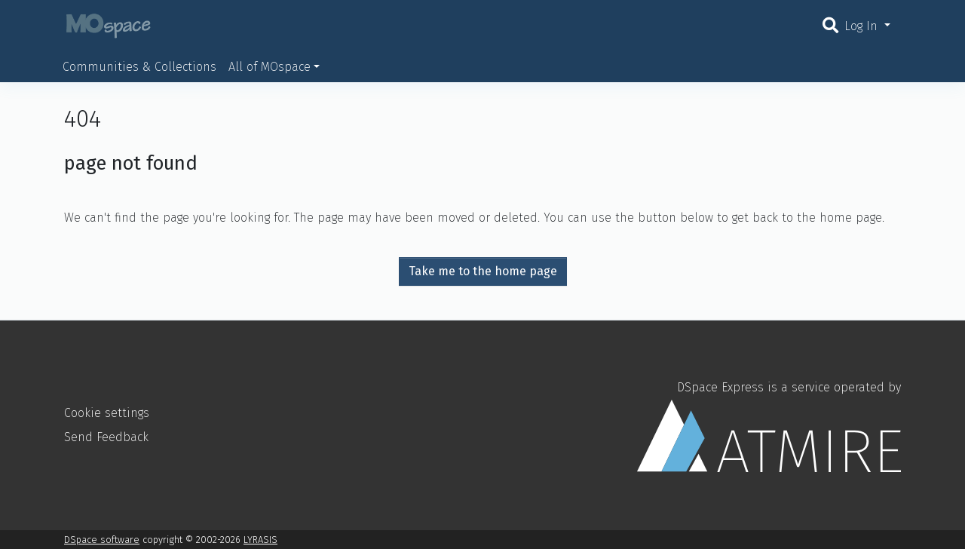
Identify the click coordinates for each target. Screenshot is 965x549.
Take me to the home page (483, 271)
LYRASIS (260, 539)
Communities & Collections (139, 67)
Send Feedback (106, 437)
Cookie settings (106, 413)
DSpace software (101, 539)
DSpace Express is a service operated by (769, 426)
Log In (862, 26)
